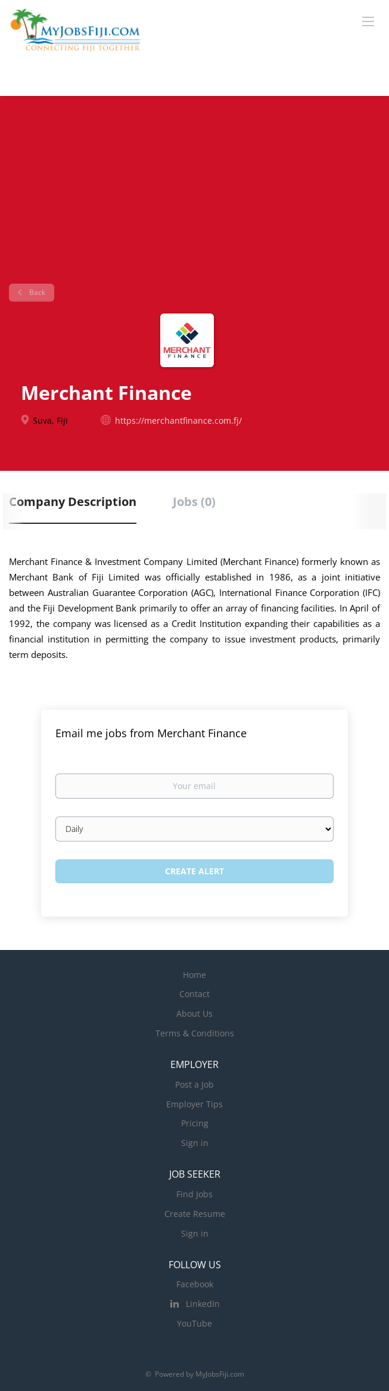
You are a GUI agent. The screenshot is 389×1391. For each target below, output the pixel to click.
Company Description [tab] (72, 501)
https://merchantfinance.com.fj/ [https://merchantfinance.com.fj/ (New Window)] (178, 420)
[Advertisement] (194, 194)
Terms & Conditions (194, 1033)
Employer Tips (194, 1104)
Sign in (194, 1142)
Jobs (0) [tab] (194, 501)
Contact (194, 993)
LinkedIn (203, 1303)
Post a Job (194, 1084)
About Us (194, 1013)
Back (36, 292)
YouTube (194, 1323)
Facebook (194, 1284)
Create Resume (194, 1213)
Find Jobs (194, 1194)
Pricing (194, 1123)
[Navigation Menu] (368, 21)
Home (194, 974)
